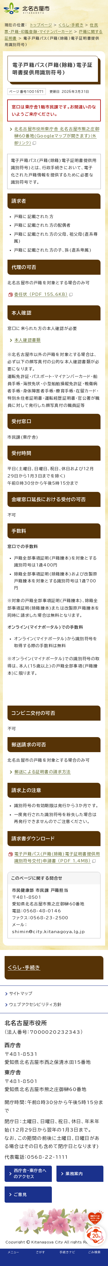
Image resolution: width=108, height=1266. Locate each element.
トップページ (41, 25)
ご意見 (20, 1195)
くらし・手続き (70, 25)
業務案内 (74, 1174)
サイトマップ (21, 994)
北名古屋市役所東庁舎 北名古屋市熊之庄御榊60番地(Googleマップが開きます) (56, 136)
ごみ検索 (94, 1252)
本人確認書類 (27, 340)
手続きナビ (67, 1252)
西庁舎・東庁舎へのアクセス (30, 1174)
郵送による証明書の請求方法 (42, 772)
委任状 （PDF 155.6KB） (43, 294)
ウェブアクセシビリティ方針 (35, 1005)
